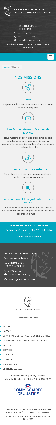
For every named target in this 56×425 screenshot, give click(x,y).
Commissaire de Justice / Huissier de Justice (26, 336)
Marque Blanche (41, 416)
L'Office (7, 331)
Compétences (10, 355)
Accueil (7, 67)
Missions (7, 345)
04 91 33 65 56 (24, 37)
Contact (7, 359)
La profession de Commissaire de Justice (25, 340)
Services (7, 350)
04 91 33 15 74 (24, 33)
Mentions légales (12, 369)
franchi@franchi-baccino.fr (28, 40)
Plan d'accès (10, 364)
